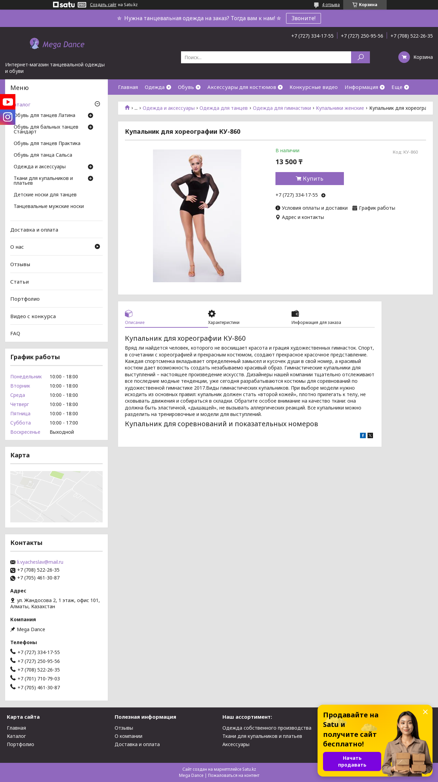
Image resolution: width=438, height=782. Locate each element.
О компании (128, 736)
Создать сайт (103, 4)
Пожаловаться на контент (233, 775)
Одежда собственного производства (266, 728)
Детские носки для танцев (45, 195)
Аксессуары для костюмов (241, 86)
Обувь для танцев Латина (44, 115)
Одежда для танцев (223, 108)
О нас (17, 246)
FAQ (15, 333)
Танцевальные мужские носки (49, 206)
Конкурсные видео (313, 86)
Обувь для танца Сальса (43, 155)
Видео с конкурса (33, 316)
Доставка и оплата (34, 229)
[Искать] (360, 57)
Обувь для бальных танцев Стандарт (46, 130)
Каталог (20, 104)
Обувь (186, 86)
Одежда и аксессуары (169, 108)
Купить (313, 178)
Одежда (155, 86)
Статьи (19, 281)
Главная (128, 86)
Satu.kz (249, 769)
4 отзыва (331, 5)
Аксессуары (235, 744)
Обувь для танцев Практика (47, 143)
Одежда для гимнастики (282, 108)
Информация (361, 86)
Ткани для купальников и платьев (43, 181)
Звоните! (303, 18)
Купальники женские (340, 108)
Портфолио (25, 298)
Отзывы (20, 264)
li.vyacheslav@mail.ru (40, 562)
